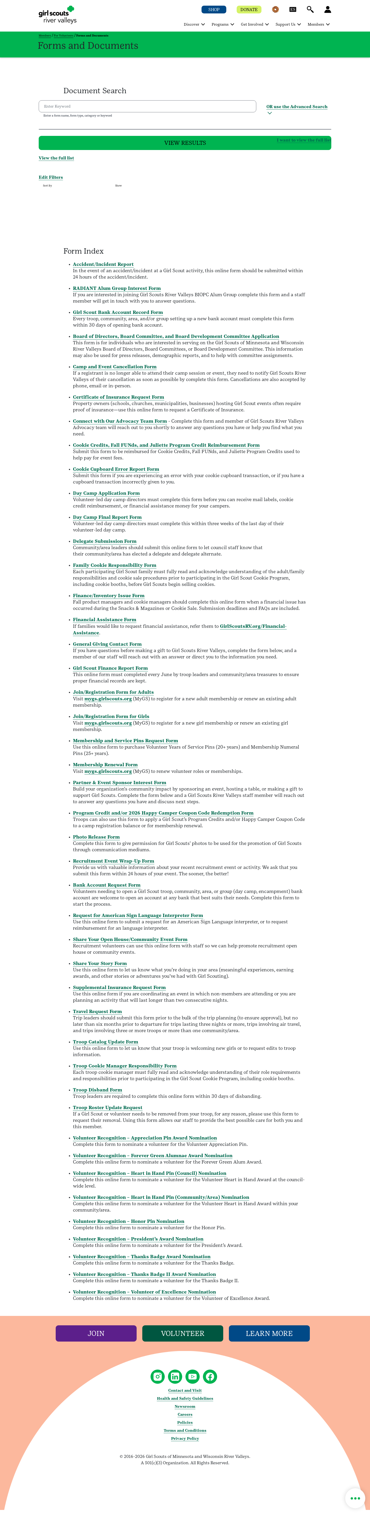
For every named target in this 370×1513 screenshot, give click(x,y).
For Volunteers (63, 35)
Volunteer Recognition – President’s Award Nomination (138, 1242)
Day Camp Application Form (106, 496)
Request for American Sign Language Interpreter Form (138, 918)
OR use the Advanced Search (297, 106)
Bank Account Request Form (107, 888)
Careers (185, 1417)
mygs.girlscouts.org (108, 702)
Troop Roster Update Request (108, 1110)
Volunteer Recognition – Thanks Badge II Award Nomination (144, 1277)
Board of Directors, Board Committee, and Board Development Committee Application (176, 339)
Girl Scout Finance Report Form (110, 671)
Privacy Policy (185, 1441)
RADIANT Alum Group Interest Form (117, 291)
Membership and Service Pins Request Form (125, 743)
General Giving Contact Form (107, 647)
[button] (275, 11)
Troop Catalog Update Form (105, 1045)
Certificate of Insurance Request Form (118, 400)
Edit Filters (51, 180)
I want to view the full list (229, 140)
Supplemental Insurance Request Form (119, 990)
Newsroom (185, 1409)
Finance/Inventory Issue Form (109, 598)
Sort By (47, 188)
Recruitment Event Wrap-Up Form (113, 864)
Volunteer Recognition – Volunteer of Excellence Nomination (144, 1295)
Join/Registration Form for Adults (113, 695)
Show (118, 188)
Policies (185, 1425)
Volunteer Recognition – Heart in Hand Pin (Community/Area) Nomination (161, 1200)
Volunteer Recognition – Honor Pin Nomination (128, 1224)
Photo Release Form (96, 840)
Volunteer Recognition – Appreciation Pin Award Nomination (145, 1141)
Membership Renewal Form (105, 768)
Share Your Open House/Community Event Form (130, 942)
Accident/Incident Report (103, 267)
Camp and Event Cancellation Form (115, 370)
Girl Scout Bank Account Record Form (118, 315)
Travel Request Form (97, 1014)
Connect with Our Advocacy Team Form (120, 424)
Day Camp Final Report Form (107, 520)
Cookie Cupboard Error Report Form (116, 472)
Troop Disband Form (97, 1093)
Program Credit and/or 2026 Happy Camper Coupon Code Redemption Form (163, 816)
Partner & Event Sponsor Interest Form (119, 785)
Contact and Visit (185, 1393)
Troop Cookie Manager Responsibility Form (125, 1069)
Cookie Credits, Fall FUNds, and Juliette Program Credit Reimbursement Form (166, 448)
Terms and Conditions (185, 1433)
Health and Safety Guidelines (185, 1401)
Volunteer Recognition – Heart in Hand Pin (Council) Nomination (149, 1176)
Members (45, 35)
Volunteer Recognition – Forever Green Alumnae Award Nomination (152, 1158)
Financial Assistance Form (104, 622)
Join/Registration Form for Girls (111, 719)
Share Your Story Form (100, 966)
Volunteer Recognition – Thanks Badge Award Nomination (141, 1259)
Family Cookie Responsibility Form (114, 568)
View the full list (56, 160)
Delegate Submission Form (105, 544)
